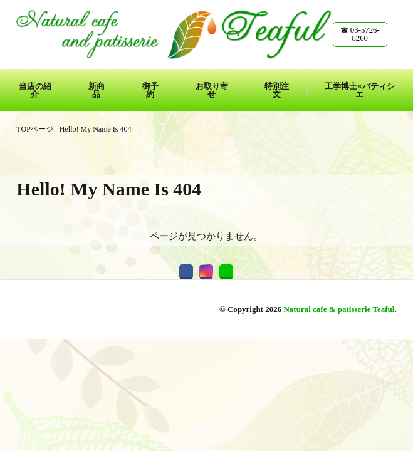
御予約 (150, 90)
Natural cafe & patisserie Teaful (338, 309)
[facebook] (186, 271)
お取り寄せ (212, 90)
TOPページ (34, 129)
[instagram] (206, 271)
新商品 (96, 90)
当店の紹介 (35, 90)
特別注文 (276, 90)
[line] (226, 271)
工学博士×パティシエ (359, 90)
